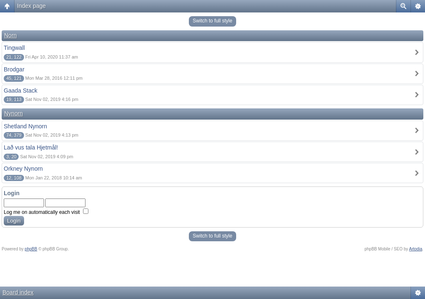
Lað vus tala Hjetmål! (31, 147)
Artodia (416, 249)
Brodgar (14, 69)
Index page (31, 5)
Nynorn (13, 113)
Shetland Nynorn (25, 126)
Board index (18, 292)
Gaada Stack (20, 90)
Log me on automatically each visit (46, 212)
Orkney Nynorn (23, 168)
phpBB (31, 249)
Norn (10, 35)
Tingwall (14, 47)
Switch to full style (212, 21)
